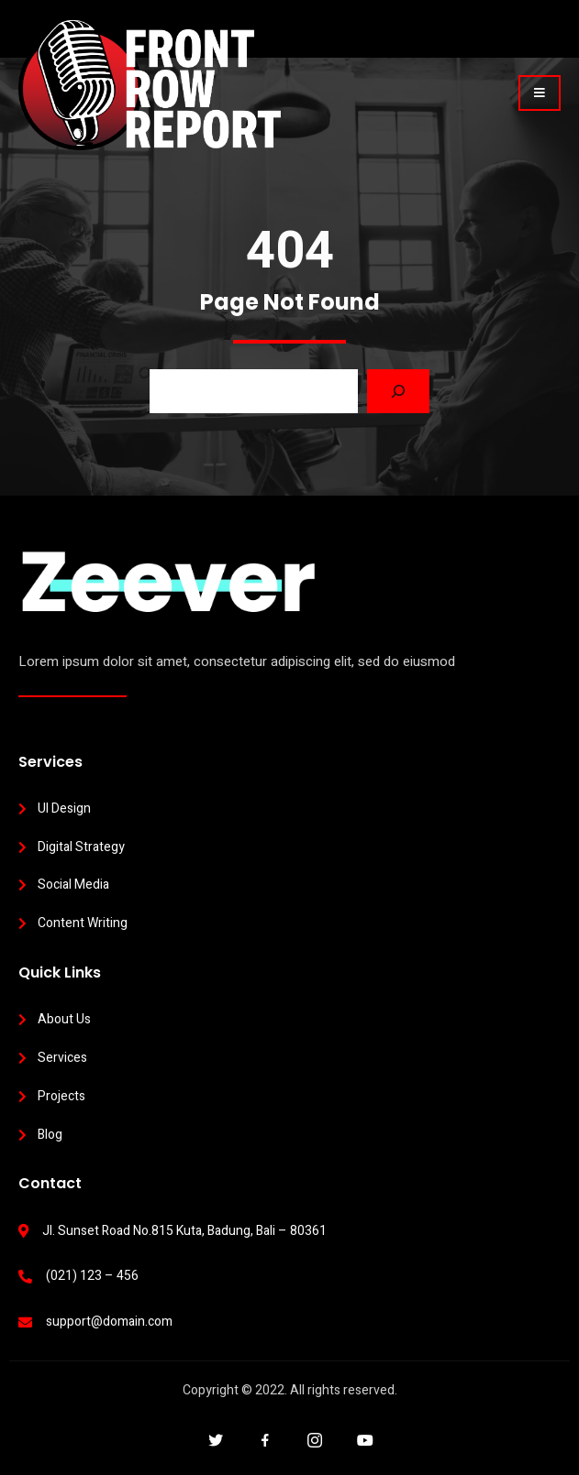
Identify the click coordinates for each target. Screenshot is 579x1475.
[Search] (398, 391)
